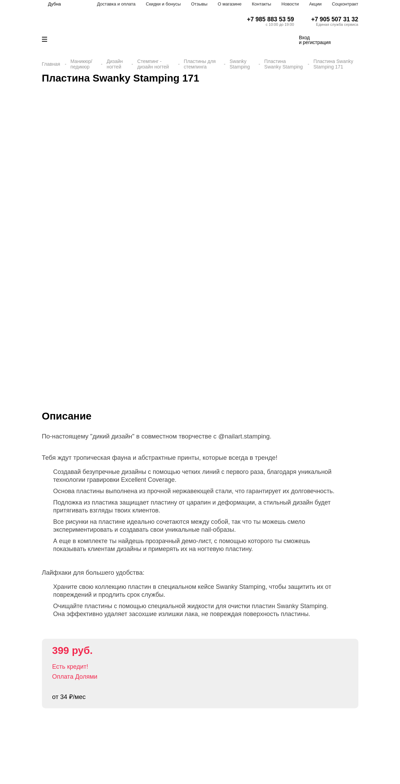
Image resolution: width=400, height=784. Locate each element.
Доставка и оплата (116, 4)
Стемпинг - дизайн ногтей (153, 64)
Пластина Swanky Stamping (283, 64)
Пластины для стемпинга (200, 64)
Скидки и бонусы (163, 4)
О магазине (229, 4)
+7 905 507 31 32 (334, 19)
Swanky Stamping (239, 64)
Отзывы (199, 4)
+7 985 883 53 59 (270, 19)
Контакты (261, 4)
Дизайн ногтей (115, 64)
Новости (290, 4)
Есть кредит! (70, 666)
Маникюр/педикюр (81, 64)
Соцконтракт (345, 4)
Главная (51, 64)
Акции (315, 4)
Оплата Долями (75, 676)
